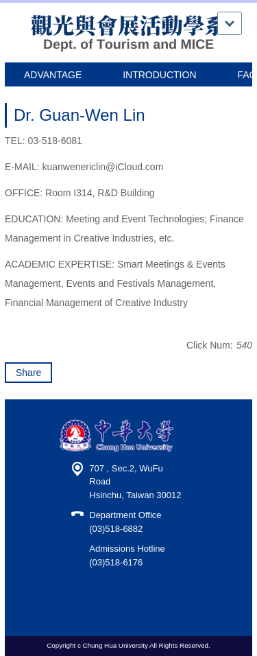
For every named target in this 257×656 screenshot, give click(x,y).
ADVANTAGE (53, 74)
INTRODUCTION (159, 74)
